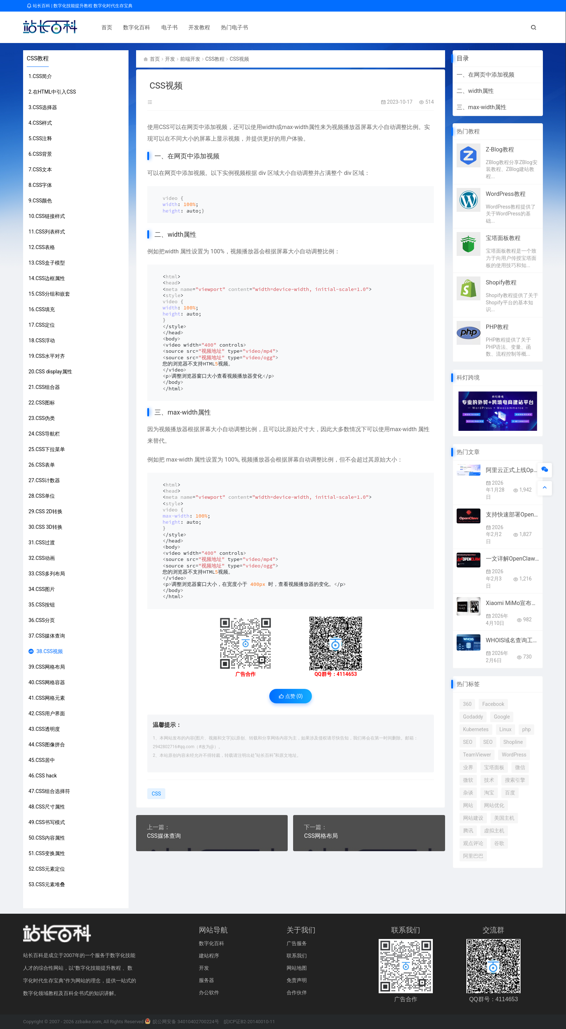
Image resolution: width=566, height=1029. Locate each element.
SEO (468, 742)
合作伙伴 (297, 992)
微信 (520, 767)
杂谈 (468, 793)
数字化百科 (131, 27)
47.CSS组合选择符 (49, 791)
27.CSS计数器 (44, 480)
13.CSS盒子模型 (47, 263)
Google (502, 717)
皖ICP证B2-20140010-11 (249, 1021)
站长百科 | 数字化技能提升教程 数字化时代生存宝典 (79, 5)
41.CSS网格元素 (47, 698)
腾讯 (468, 830)
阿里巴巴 (473, 856)
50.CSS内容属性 (47, 838)
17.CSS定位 (42, 325)
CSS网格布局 (321, 835)
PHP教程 (497, 326)
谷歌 (499, 843)
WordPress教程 (506, 193)
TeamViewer (477, 755)
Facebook (493, 704)
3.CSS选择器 (43, 107)
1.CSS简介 (40, 76)
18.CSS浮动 (42, 340)
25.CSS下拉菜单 (47, 449)
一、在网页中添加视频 (485, 74)
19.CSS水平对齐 (47, 356)
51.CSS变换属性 (47, 853)
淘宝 (489, 793)
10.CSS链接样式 (47, 216)
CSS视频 (239, 59)
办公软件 (209, 992)
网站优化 (494, 805)
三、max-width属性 (481, 107)
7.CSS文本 (40, 169)
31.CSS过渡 (42, 542)
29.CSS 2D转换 (45, 511)
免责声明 (297, 980)
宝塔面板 (494, 767)
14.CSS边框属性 (47, 278)
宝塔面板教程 (503, 238)
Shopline (513, 742)
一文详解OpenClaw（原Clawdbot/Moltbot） (512, 558)
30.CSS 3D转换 (45, 527)
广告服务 (297, 943)
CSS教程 (38, 58)
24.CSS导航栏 (44, 434)
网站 (468, 805)
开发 (170, 59)
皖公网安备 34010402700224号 (182, 1021)
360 (467, 704)
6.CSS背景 (40, 154)
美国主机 (504, 818)
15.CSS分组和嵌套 (49, 294)
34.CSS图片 (42, 589)
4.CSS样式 (40, 123)
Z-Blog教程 (500, 149)
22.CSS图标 (42, 403)
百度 (510, 793)
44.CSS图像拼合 (47, 744)
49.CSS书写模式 (47, 822)
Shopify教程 (501, 282)
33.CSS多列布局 (47, 573)
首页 (102, 27)
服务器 (206, 980)
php (526, 729)
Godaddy (473, 717)
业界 (468, 767)
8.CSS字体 (40, 185)
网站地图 (297, 968)
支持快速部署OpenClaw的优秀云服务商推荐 (512, 514)
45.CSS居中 (42, 760)
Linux (505, 729)
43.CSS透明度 (44, 729)
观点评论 (473, 843)
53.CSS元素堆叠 (47, 884)
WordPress (514, 755)
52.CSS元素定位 (47, 869)
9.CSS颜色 (40, 200)
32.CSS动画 (42, 558)
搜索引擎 (515, 780)
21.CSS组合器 (44, 387)
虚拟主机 (494, 830)
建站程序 (209, 956)
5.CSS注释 (40, 138)
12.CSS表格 (42, 247)
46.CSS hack (43, 776)
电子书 (164, 27)
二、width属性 (475, 90)
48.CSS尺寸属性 (47, 807)
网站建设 (473, 818)
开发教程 (194, 27)
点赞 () (291, 696)
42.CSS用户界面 (47, 713)
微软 (468, 780)
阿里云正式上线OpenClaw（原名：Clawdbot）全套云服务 (512, 470)
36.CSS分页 (42, 620)
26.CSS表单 (42, 465)
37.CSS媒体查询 (47, 636)
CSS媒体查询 (163, 835)
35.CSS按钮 (42, 605)
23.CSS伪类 (42, 418)
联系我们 (297, 956)
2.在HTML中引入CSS (52, 92)
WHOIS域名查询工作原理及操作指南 (512, 640)
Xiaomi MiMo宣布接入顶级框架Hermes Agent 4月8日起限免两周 (512, 603)
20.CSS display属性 (50, 371)
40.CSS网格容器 (47, 682)
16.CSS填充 (42, 309)
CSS (164, 127)
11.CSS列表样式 (47, 232)
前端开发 (190, 59)
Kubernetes (476, 729)
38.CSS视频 (46, 651)
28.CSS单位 (42, 496)
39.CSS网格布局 (47, 667)
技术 (489, 780)
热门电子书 (229, 27)
